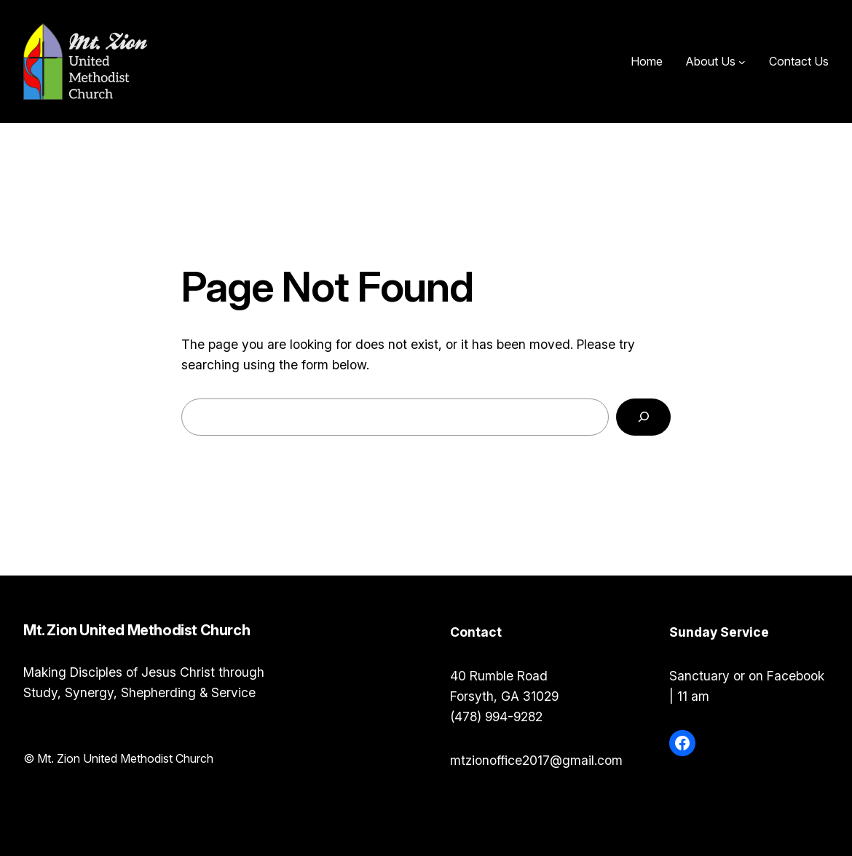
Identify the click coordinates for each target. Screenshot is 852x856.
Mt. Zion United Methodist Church (292, 61)
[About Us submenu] (742, 62)
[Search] (643, 417)
